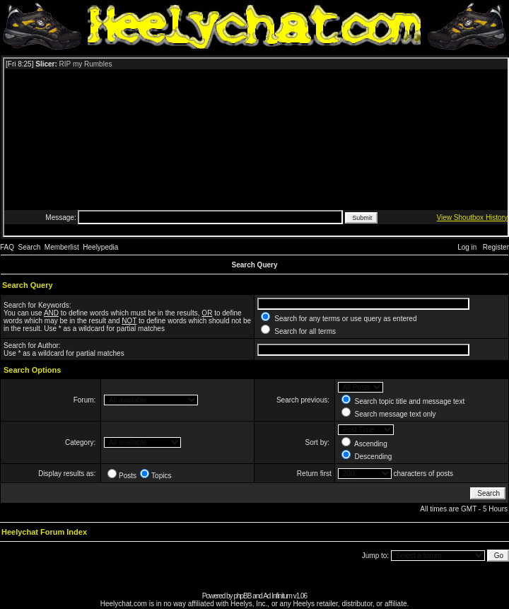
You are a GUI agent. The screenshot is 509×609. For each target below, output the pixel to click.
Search (29, 247)
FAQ (7, 247)
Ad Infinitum (277, 596)
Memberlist (62, 247)
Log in (466, 247)
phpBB (242, 596)
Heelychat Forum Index (44, 532)
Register (496, 247)
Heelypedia (100, 247)
